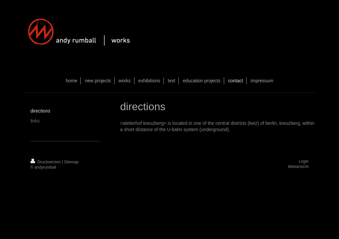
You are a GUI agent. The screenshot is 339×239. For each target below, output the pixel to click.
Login (304, 161)
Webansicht (298, 166)
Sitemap (71, 162)
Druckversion (46, 162)
